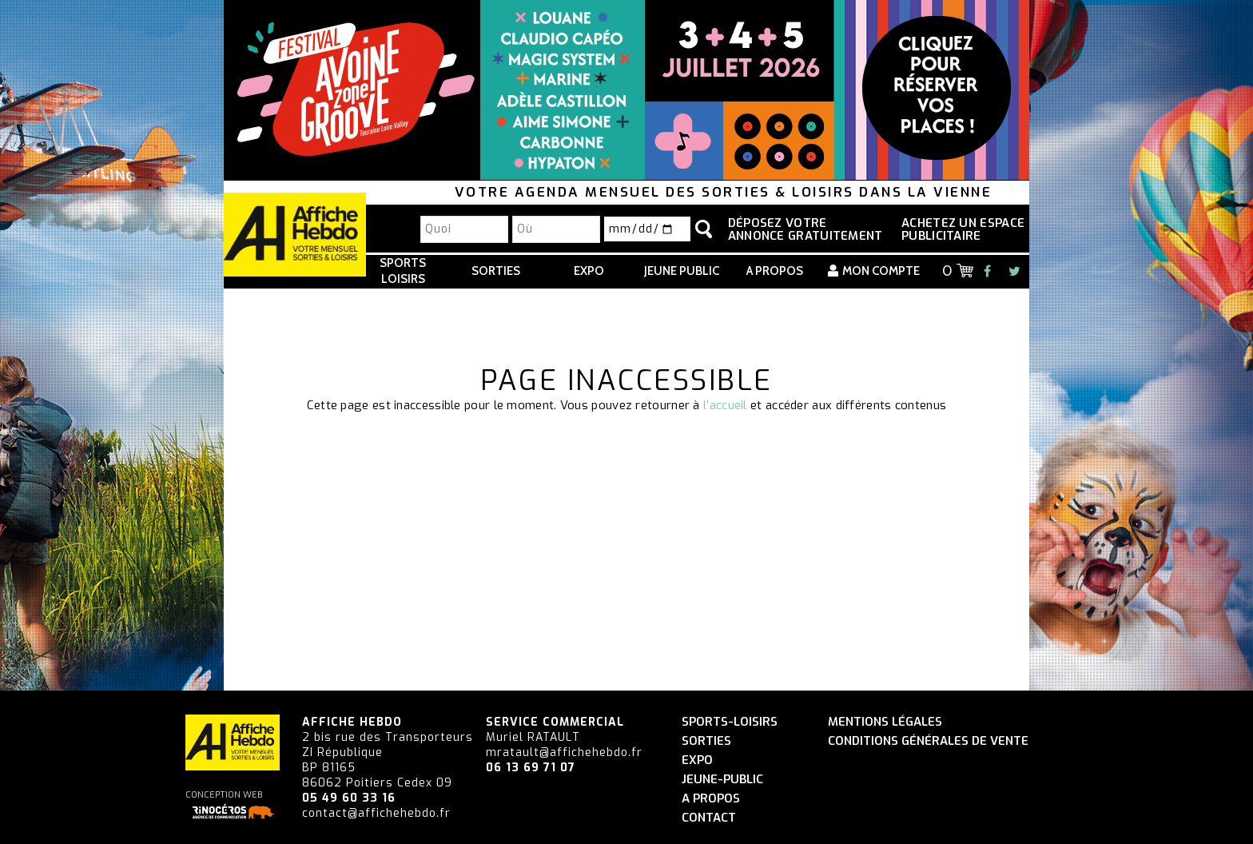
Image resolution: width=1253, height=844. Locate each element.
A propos (774, 271)
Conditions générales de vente (928, 741)
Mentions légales (885, 722)
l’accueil (725, 405)
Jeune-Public (722, 779)
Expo (589, 271)
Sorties (495, 271)
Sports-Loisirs (730, 722)
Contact (709, 818)
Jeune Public (681, 271)
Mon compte (881, 271)
